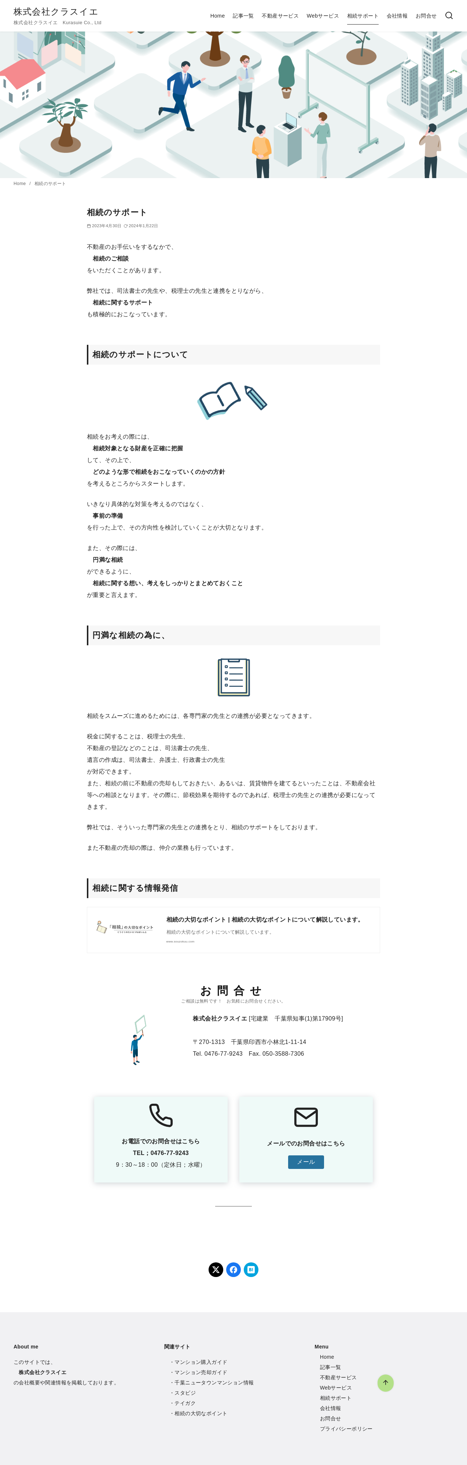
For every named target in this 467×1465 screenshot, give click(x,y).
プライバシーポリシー (346, 1429)
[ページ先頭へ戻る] (386, 1383)
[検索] (449, 15)
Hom (325, 1357)
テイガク (185, 1403)
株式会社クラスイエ (56, 11)
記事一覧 (243, 16)
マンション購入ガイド (200, 1362)
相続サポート (363, 16)
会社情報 (397, 16)
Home (217, 16)
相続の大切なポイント (200, 1413)
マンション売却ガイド (200, 1372)
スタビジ (185, 1393)
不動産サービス (280, 16)
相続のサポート (50, 183)
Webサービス (323, 16)
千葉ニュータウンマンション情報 (214, 1382)
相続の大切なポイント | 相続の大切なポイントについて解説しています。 (265, 919)
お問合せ (426, 16)
